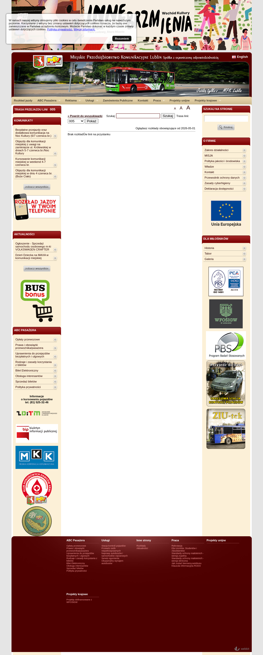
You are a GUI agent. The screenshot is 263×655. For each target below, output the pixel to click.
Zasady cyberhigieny (217, 183)
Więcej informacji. (84, 29)
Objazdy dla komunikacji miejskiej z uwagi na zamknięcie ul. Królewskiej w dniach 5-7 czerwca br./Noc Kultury (33, 147)
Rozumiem (122, 38)
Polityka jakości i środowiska (222, 161)
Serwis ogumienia (110, 558)
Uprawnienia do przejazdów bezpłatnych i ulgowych (33, 355)
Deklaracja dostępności (219, 188)
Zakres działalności (216, 150)
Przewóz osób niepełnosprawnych (111, 549)
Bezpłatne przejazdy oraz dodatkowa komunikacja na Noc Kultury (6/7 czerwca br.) (34, 132)
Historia (209, 247)
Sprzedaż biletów (26, 381)
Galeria (209, 258)
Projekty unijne (180, 100)
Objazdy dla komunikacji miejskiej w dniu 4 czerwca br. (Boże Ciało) (34, 173)
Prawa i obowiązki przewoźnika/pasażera (29, 346)
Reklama (72, 100)
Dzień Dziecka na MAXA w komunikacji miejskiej (32, 256)
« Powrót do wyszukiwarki (85, 115)
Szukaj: (111, 115)
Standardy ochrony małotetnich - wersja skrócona (188, 559)
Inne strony (144, 540)
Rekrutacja (177, 546)
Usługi (90, 100)
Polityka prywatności (28, 386)
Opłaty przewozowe (28, 339)
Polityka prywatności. (60, 29)
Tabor (208, 253)
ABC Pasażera (48, 100)
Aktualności (142, 548)
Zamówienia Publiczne (118, 100)
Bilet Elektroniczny (27, 370)
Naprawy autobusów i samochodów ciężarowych (115, 554)
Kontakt (143, 100)
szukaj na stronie (217, 108)
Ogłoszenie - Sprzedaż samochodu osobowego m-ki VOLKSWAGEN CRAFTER (33, 246)
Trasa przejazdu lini (35, 109)
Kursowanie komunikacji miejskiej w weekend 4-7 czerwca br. (31, 161)
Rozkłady (141, 546)
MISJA (209, 155)
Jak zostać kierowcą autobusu (186, 563)
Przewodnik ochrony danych (222, 177)
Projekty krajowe (206, 100)
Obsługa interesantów (29, 375)
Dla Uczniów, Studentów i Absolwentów (184, 549)
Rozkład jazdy (23, 100)
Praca (158, 100)
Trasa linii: (182, 115)
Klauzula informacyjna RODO (186, 566)
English (242, 57)
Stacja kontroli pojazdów (114, 546)
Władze (209, 166)
